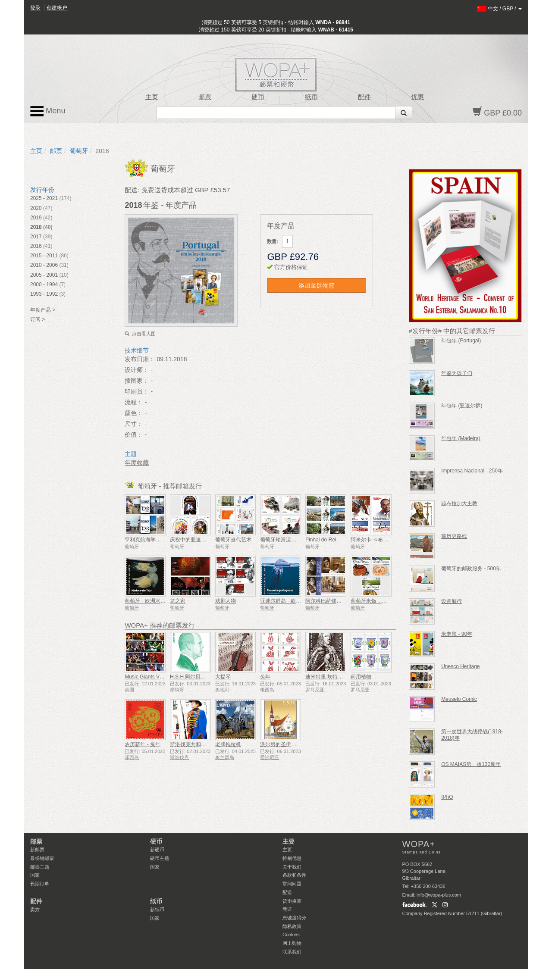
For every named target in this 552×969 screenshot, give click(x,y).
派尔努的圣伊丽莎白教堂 (288, 744)
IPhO (447, 797)
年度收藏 (137, 462)
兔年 (265, 677)
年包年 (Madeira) (460, 438)
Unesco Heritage (460, 666)
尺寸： (134, 423)
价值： (134, 434)
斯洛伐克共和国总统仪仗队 (201, 744)
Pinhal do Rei (320, 540)
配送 (287, 892)
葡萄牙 (79, 150)
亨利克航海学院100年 (150, 540)
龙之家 (177, 601)
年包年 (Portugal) (461, 341)
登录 (35, 8)
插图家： (137, 380)
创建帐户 (57, 8)
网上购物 (291, 943)
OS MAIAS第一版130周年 (471, 764)
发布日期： (140, 359)
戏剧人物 (225, 601)
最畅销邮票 (42, 858)
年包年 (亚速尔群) (461, 406)
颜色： (134, 412)
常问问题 (291, 883)
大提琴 (223, 677)
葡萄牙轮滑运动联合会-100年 (293, 540)
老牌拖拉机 (228, 744)
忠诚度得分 (294, 917)
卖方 (35, 909)
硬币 (257, 97)
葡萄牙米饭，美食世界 (376, 601)
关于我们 (291, 866)
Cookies (291, 934)
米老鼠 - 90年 (456, 634)
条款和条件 (294, 875)
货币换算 (291, 900)
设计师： (137, 369)
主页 (151, 97)
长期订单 (39, 883)
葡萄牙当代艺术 (233, 540)
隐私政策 (291, 926)
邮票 (204, 97)
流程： (134, 402)
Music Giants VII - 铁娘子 (153, 677)
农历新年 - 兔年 (142, 744)
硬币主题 (159, 858)
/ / (499, 9)
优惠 (417, 97)
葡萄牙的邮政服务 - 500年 (471, 569)
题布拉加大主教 (459, 503)
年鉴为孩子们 (456, 373)
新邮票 (37, 849)
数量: (272, 241)
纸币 (311, 97)
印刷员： (137, 391)
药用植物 (361, 677)
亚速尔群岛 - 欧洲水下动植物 (293, 601)
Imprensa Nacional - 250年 (472, 471)
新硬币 (157, 849)
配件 (364, 97)
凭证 (287, 909)
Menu (48, 111)
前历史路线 (454, 536)
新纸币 (157, 909)
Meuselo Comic (459, 699)
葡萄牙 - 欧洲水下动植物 (153, 601)
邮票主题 (39, 866)
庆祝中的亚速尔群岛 (193, 540)
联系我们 (291, 951)
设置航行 (451, 601)
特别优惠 (291, 858)
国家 (35, 875)
